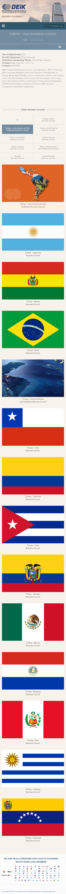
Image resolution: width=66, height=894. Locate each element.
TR (49, 26)
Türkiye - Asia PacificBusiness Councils (17, 138)
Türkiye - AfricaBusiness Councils (48, 120)
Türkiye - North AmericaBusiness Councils (48, 129)
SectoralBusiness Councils (17, 157)
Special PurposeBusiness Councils (48, 157)
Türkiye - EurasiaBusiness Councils (48, 138)
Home (25, 40)
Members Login (57, 26)
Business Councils (36, 40)
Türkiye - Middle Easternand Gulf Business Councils (48, 148)
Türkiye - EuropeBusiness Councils (17, 148)
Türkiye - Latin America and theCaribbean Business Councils (17, 129)
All (18, 120)
